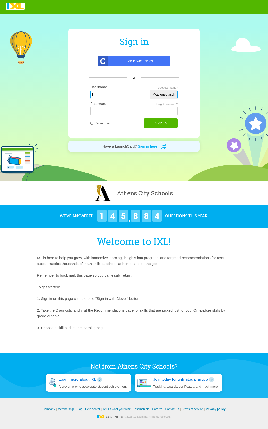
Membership (66, 409)
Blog (80, 409)
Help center (92, 409)
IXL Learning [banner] (15, 6)
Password (98, 103)
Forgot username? (167, 87)
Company (48, 409)
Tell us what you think (117, 409)
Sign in (161, 123)
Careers (157, 409)
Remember (100, 123)
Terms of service (192, 409)
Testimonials (141, 409)
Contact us (172, 409)
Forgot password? (167, 104)
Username (98, 87)
